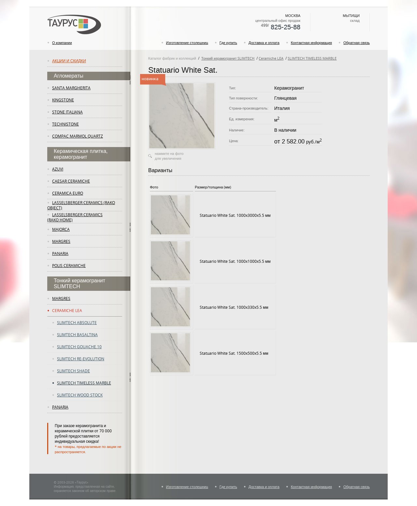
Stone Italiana (67, 111)
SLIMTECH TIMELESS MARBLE (312, 58)
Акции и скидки (69, 60)
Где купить (228, 42)
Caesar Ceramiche (71, 181)
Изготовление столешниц (187, 42)
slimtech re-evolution (80, 358)
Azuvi (57, 168)
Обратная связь (356, 42)
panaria (60, 253)
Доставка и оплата (264, 42)
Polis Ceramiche (69, 265)
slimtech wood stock (80, 394)
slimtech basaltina (77, 334)
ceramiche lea (67, 310)
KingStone (63, 99)
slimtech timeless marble (84, 382)
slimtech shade (73, 370)
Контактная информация (311, 42)
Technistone (65, 123)
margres (61, 241)
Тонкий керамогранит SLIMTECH (228, 58)
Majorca (61, 229)
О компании (62, 42)
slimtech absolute (77, 322)
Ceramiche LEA (271, 58)
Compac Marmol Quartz (77, 136)
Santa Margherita (71, 87)
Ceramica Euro (67, 193)
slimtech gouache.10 (79, 346)
